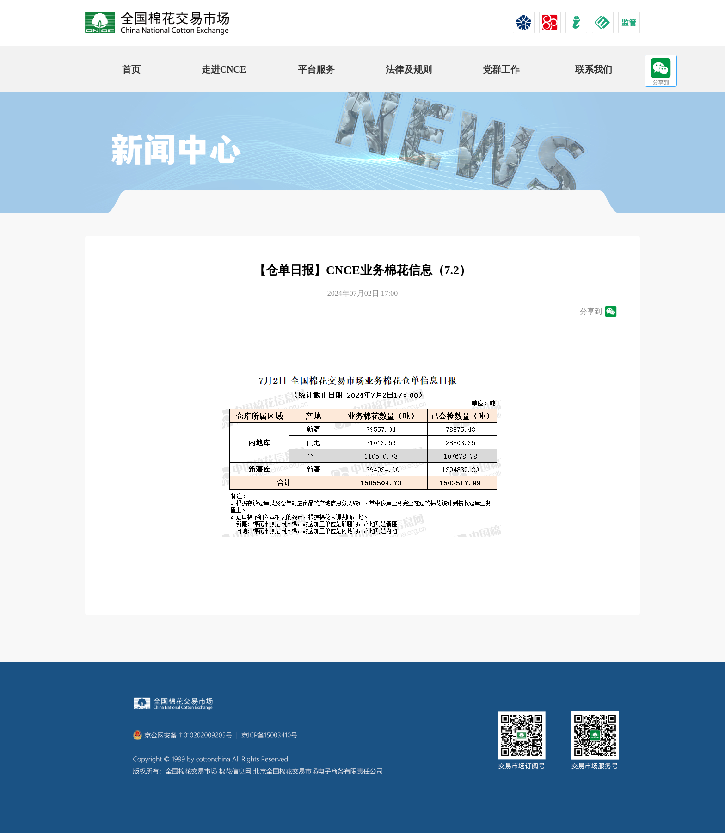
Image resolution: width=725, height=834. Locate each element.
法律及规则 (409, 69)
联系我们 (593, 69)
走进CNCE (224, 69)
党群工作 (501, 69)
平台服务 (316, 69)
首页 (131, 69)
